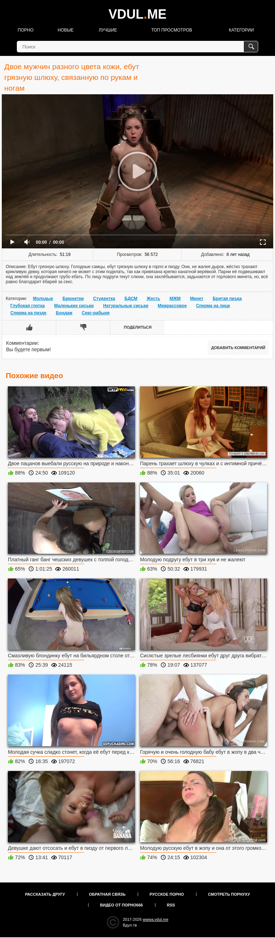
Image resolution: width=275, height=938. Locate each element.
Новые (66, 30)
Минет (196, 298)
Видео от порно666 (121, 905)
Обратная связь (107, 894)
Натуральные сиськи (125, 305)
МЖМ (174, 298)
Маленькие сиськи (73, 305)
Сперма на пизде (28, 312)
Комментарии (22, 343)
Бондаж (64, 312)
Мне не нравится (83, 327)
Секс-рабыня (96, 312)
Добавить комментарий (238, 348)
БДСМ (131, 298)
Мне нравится (29, 327)
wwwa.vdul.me (156, 919)
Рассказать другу (45, 894)
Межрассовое (172, 305)
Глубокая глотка (27, 305)
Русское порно (167, 894)
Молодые (43, 298)
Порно (26, 30)
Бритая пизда (227, 298)
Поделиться (137, 327)
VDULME (137, 14)
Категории (241, 30)
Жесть (153, 298)
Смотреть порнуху (229, 894)
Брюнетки (73, 298)
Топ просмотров (171, 30)
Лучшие (108, 30)
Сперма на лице (213, 305)
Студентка (104, 298)
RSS (171, 905)
